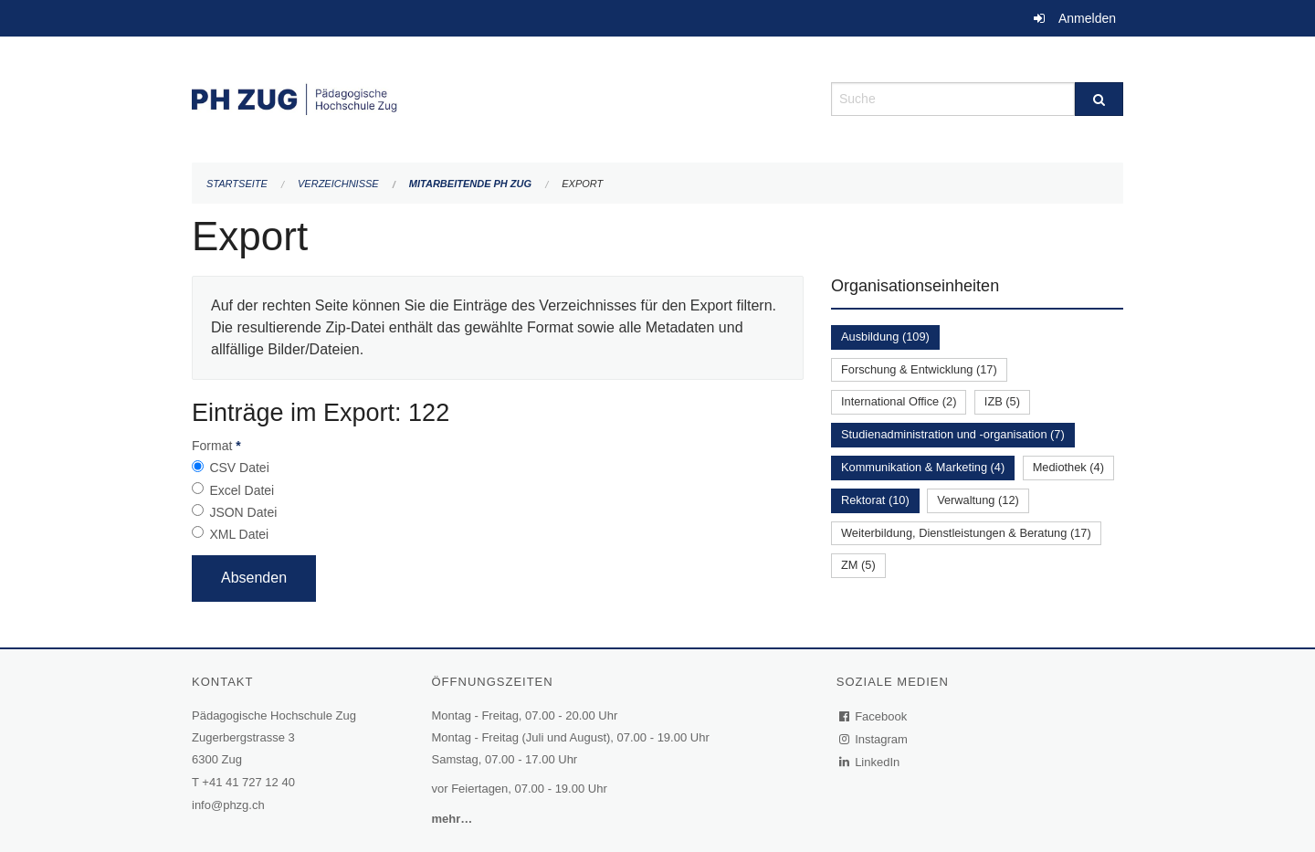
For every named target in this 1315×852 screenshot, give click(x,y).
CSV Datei (238, 467)
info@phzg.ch (228, 805)
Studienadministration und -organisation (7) (953, 434)
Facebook (873, 716)
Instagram (874, 739)
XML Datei (238, 534)
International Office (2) (898, 401)
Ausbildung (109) (885, 336)
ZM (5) (858, 565)
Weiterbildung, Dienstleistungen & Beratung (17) (966, 533)
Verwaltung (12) (978, 500)
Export (582, 183)
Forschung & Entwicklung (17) (919, 369)
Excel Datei (241, 490)
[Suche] (1099, 99)
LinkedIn (870, 762)
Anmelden (1087, 18)
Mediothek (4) (1068, 467)
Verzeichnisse (338, 183)
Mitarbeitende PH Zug (470, 183)
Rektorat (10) (875, 500)
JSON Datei (243, 512)
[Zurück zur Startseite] (498, 97)
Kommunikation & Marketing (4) (923, 467)
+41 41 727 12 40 (248, 782)
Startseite (237, 183)
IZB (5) (1002, 401)
